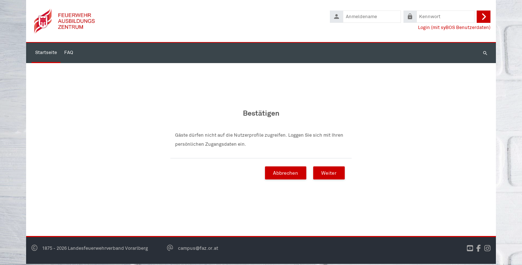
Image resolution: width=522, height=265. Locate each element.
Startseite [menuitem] (46, 53)
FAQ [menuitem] (68, 53)
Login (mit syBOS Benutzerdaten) (454, 28)
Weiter (328, 173)
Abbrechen (285, 173)
